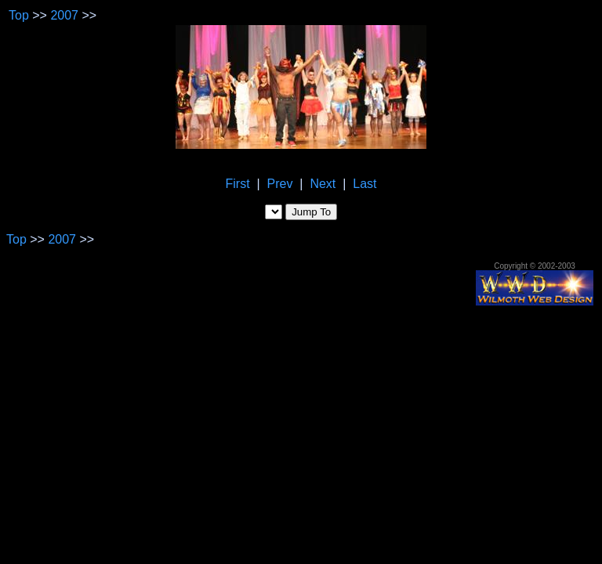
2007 (64, 15)
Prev (280, 183)
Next (322, 183)
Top (19, 15)
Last (364, 183)
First (238, 183)
